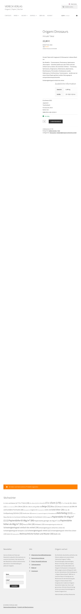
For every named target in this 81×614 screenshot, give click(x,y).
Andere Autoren (53, 131)
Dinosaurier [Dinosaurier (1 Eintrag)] (27, 507)
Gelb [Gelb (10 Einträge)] (48, 507)
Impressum (34, 568)
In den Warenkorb (56, 121)
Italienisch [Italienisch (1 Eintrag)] (35, 511)
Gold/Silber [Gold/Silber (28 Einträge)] (57, 507)
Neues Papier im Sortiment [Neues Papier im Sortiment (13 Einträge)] (34, 514)
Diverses (32, 15)
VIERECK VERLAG (13, 6)
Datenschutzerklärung (37, 555)
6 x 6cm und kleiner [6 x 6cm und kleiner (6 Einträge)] (10, 500)
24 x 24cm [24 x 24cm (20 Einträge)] (20, 504)
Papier (16, 15)
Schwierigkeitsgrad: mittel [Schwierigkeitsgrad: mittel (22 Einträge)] (39, 528)
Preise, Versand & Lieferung (39, 558)
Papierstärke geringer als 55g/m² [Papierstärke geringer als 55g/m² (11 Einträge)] (47, 518)
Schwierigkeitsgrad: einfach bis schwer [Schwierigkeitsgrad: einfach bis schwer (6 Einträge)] (52, 525)
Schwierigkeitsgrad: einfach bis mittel (66, 132)
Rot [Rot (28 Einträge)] (31, 521)
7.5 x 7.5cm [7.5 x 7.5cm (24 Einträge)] (23, 500)
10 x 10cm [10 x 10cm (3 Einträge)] (33, 500)
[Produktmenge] (44, 121)
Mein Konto (74, 4)
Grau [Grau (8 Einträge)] (66, 507)
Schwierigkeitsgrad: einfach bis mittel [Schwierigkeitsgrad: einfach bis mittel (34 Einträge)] (21, 525)
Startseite (8, 15)
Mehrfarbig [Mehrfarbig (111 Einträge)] (64, 510)
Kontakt (49, 15)
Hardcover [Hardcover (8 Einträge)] (27, 511)
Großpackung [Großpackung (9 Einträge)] (9, 511)
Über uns (42, 15)
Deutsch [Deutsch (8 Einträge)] (67, 504)
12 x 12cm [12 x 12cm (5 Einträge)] (41, 500)
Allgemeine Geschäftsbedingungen (41, 552)
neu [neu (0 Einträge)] (74, 510)
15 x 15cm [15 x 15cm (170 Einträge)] (53, 500)
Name (7, 571)
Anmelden (14, 583)
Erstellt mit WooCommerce (25, 604)
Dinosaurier (53, 132)
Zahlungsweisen (36, 562)
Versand (47, 46)
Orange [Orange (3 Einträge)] (49, 514)
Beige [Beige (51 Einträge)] (46, 503)
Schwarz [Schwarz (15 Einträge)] (39, 522)
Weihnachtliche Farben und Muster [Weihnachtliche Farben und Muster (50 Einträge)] (37, 531)
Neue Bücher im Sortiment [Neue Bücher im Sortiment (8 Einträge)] (13, 514)
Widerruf (33, 565)
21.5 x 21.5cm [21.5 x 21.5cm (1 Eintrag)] (10, 504)
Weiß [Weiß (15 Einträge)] (57, 531)
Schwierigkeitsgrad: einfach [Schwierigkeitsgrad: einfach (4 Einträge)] (53, 522)
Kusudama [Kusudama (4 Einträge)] (53, 511)
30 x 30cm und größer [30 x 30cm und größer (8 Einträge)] (34, 504)
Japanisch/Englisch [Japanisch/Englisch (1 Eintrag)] (43, 511)
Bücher (24, 15)
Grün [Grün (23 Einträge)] (18, 510)
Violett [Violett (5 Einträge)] (9, 531)
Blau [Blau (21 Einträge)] (54, 504)
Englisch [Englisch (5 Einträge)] (34, 507)
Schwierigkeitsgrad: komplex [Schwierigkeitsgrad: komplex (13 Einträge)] (15, 528)
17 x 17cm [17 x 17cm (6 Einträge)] (65, 500)
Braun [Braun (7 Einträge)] (61, 504)
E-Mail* (8, 577)
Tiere (58, 131)
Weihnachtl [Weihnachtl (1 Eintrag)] (16, 531)
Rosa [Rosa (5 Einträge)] (25, 522)
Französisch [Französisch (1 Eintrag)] (41, 507)
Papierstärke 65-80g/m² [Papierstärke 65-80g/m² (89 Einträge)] (21, 517)
